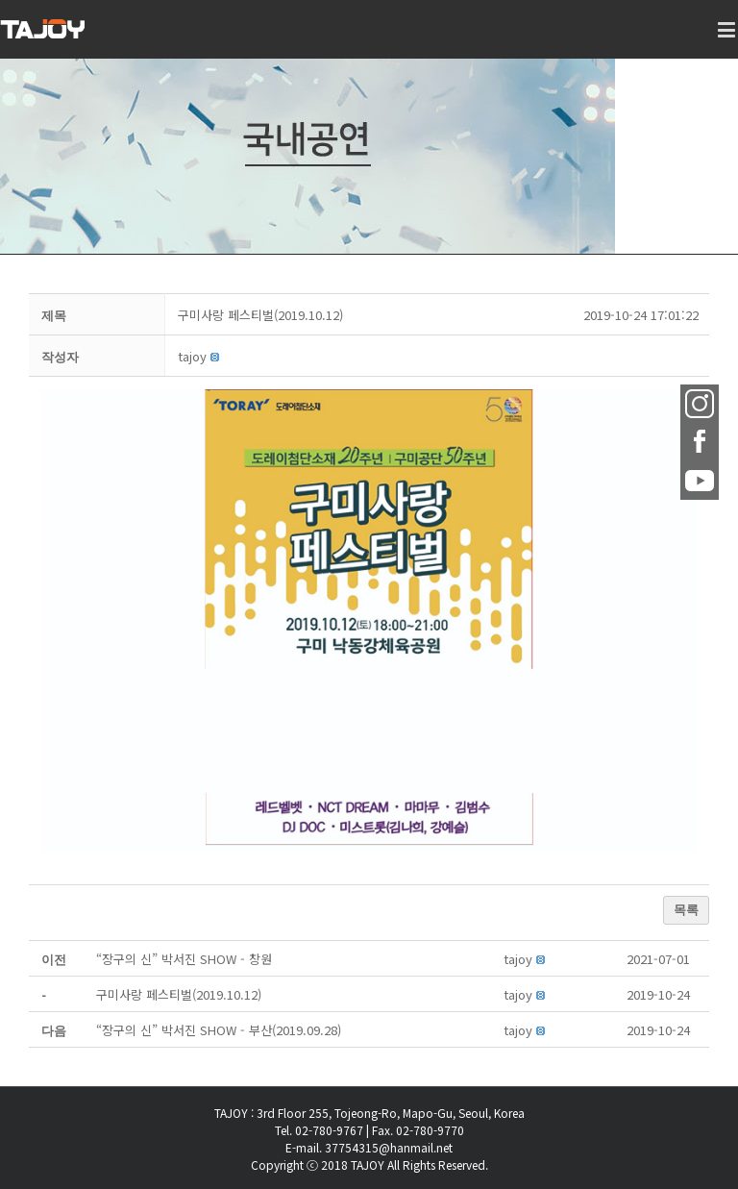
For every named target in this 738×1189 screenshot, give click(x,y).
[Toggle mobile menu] (728, 39)
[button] (192, 356)
